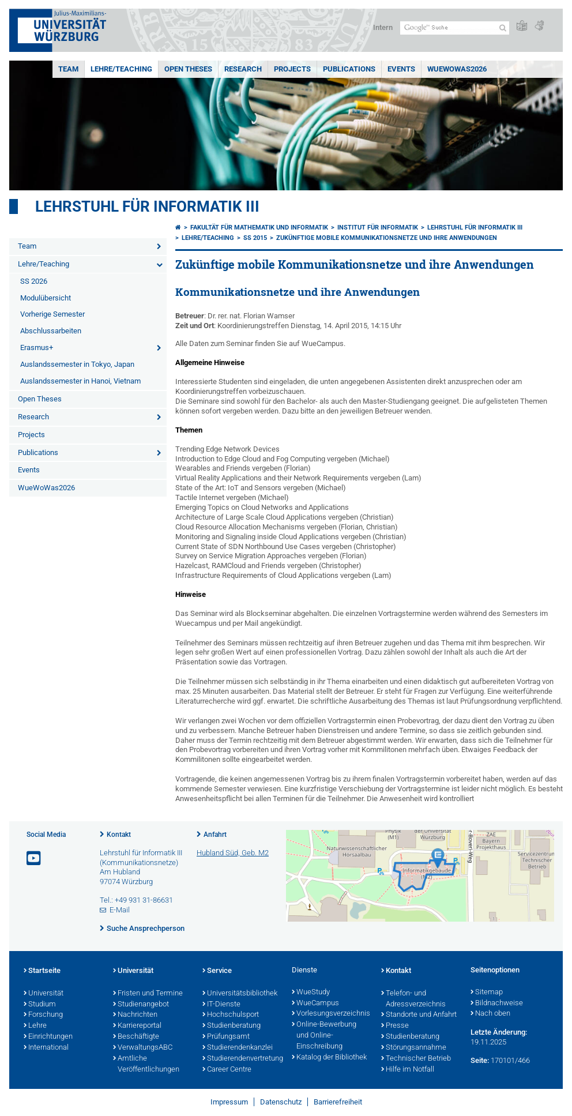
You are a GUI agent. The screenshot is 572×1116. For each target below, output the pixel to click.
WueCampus (315, 1003)
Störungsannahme (413, 1048)
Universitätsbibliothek (239, 994)
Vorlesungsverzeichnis (331, 1014)
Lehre (35, 1026)
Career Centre (226, 1070)
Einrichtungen (48, 1037)
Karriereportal (137, 1026)
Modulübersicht (45, 298)
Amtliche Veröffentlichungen (146, 1064)
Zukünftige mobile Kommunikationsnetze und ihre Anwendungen (386, 238)
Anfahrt (215, 835)
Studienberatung (231, 1026)
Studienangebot (141, 1004)
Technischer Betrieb (416, 1059)
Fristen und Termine (148, 994)
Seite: (480, 1060)
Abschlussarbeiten (50, 330)
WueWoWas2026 (457, 69)
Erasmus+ (36, 347)
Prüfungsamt (226, 1037)
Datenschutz (281, 1102)
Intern (383, 27)
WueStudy (311, 992)
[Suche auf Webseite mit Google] (454, 28)
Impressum (229, 1102)
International (46, 1048)
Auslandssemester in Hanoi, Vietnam (80, 381)
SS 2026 (33, 281)
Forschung (43, 1015)
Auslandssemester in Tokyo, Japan (77, 364)
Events (401, 69)
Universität (43, 994)
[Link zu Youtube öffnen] (35, 858)
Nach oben (490, 1014)
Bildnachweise (497, 1003)
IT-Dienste (221, 1004)
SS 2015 (255, 238)
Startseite (42, 971)
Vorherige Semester (52, 314)
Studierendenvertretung (241, 1059)
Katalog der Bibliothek (329, 1058)
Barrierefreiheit (338, 1102)
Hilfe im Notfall (407, 1070)
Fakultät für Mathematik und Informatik (259, 227)
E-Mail (120, 909)
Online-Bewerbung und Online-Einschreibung (324, 1036)
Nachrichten (135, 1015)
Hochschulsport (230, 1015)
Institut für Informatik (377, 227)
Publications (349, 69)
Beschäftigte (136, 1037)
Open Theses (188, 69)
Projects (292, 69)
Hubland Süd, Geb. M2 (233, 852)
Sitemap (487, 992)
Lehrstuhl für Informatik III (147, 206)
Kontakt (119, 835)
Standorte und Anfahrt (419, 1015)
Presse (395, 1026)
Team (68, 69)
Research (243, 69)
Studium (40, 1004)
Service (217, 971)
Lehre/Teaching (121, 69)
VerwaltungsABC (142, 1048)
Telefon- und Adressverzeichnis (413, 999)
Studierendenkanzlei (237, 1048)
